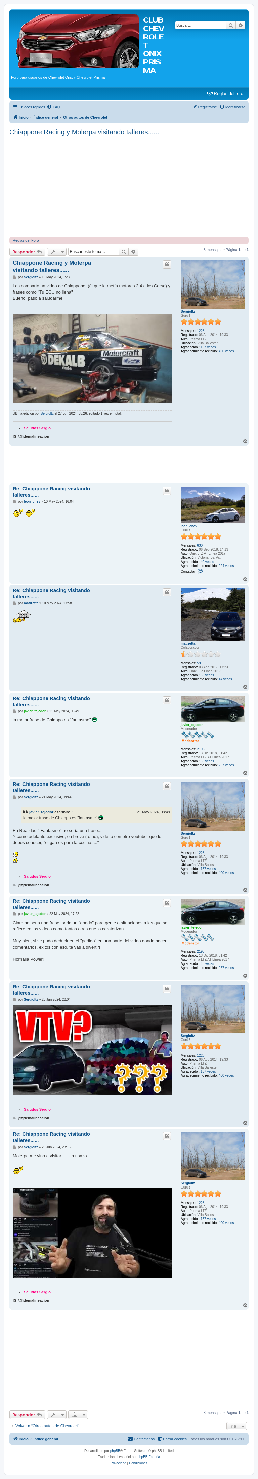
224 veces (226, 566)
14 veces (225, 679)
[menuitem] (53, 107)
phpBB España (148, 1457)
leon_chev (189, 526)
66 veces (207, 761)
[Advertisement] (129, 186)
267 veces (226, 765)
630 (200, 545)
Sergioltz (188, 311)
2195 (200, 749)
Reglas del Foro (26, 240)
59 (199, 663)
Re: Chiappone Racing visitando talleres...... (51, 492)
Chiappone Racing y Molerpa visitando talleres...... (84, 132)
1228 (200, 331)
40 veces (207, 562)
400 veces (226, 351)
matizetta (188, 643)
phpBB (115, 1451)
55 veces (207, 675)
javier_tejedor (192, 725)
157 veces (208, 347)
